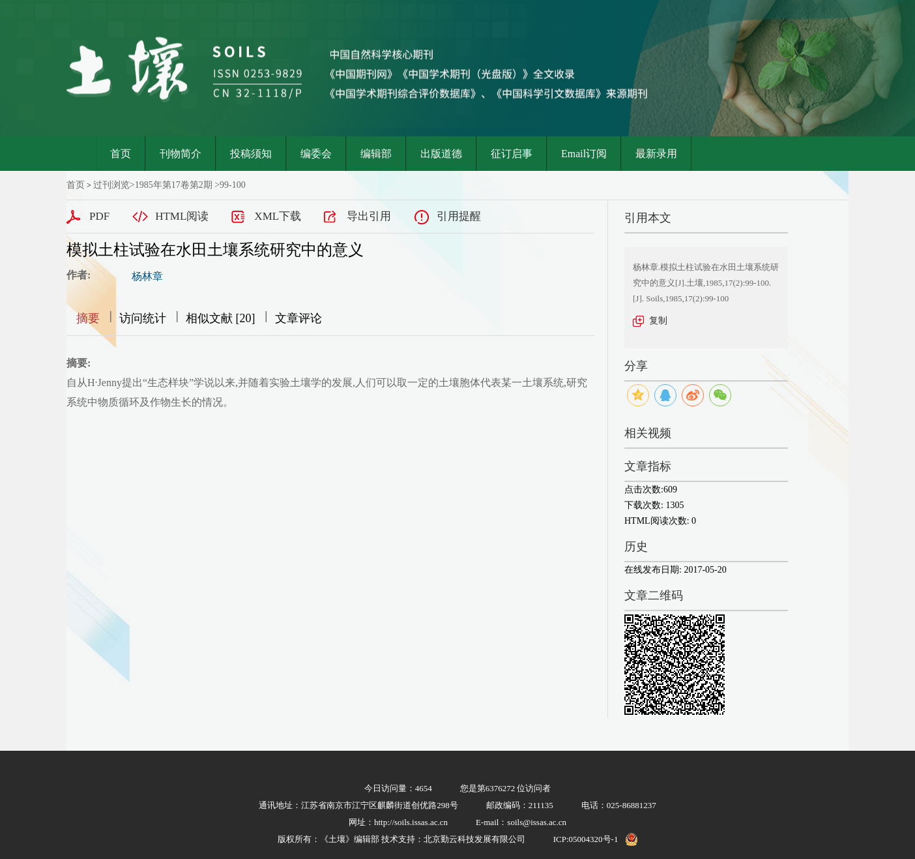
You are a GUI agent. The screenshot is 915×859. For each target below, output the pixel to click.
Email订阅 (584, 153)
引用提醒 (459, 216)
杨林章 (147, 276)
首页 (120, 153)
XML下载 (277, 216)
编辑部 (376, 153)
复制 (658, 320)
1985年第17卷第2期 (173, 185)
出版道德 (441, 153)
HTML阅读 (182, 216)
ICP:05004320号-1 (585, 839)
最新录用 (656, 153)
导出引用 (369, 216)
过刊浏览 (111, 185)
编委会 (316, 153)
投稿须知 (251, 153)
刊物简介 (180, 153)
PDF (99, 216)
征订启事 (511, 153)
